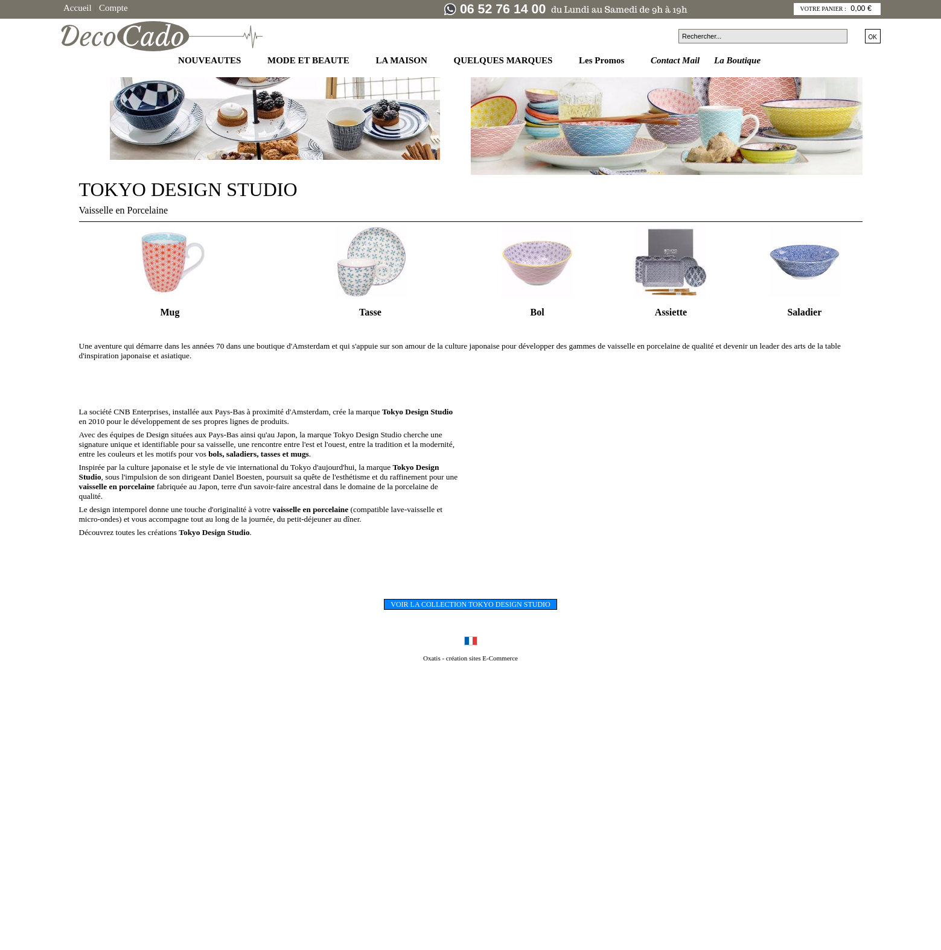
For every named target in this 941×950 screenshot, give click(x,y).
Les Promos (603, 60)
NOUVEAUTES (210, 60)
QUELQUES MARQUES (504, 60)
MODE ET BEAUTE (309, 60)
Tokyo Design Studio (214, 532)
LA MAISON (402, 60)
